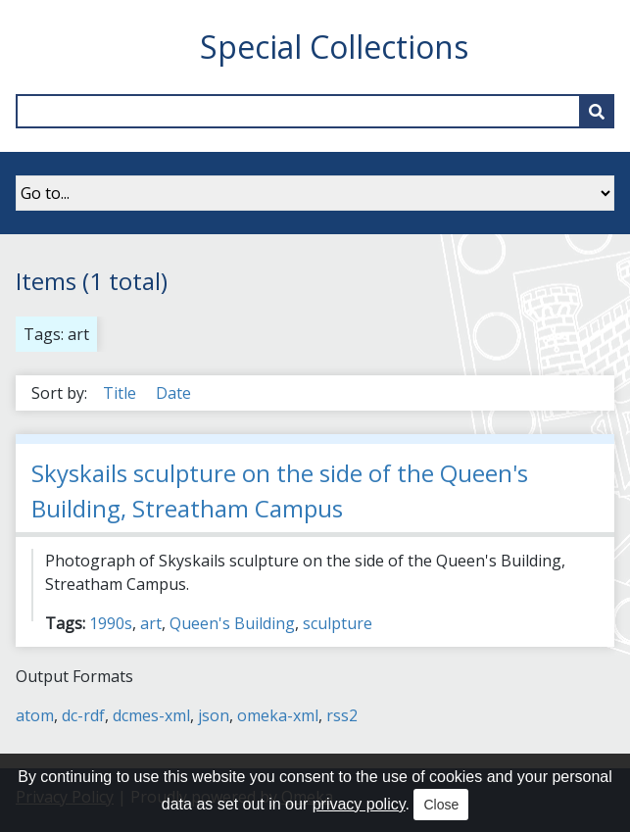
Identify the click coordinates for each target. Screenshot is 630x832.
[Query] (315, 111)
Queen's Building (232, 623)
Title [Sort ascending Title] (121, 393)
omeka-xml (277, 715)
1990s (110, 623)
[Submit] (596, 111)
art (151, 623)
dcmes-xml (151, 715)
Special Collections (334, 46)
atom (35, 715)
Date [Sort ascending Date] (173, 393)
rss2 (342, 715)
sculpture (337, 623)
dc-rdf (83, 715)
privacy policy (359, 804)
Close (441, 804)
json (213, 715)
